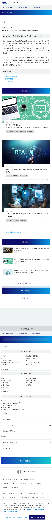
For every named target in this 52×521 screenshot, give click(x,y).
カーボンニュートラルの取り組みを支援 (12, 410)
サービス (4, 347)
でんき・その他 (30, 358)
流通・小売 (4, 387)
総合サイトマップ (7, 494)
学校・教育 (4, 391)
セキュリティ (5, 365)
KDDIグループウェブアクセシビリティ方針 (27, 483)
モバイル (3, 356)
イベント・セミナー (8, 425)
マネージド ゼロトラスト (8, 405)
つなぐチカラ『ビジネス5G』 (9, 403)
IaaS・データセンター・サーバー (11, 362)
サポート (9, 442)
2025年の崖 (9, 79)
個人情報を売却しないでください (16, 517)
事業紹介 (4, 437)
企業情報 (5, 487)
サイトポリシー (21, 494)
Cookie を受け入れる (37, 517)
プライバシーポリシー (35, 494)
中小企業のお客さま (8, 431)
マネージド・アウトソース (33, 362)
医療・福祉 (29, 383)
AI (26, 360)
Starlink (3, 401)
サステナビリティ (7, 483)
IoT (2, 358)
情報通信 (28, 385)
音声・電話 (4, 369)
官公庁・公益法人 (31, 378)
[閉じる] (48, 503)
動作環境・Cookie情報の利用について (32, 498)
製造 (2, 378)
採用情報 (14, 487)
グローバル (29, 365)
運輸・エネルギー (6, 380)
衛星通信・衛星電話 (32, 356)
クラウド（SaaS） (6, 360)
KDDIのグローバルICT (7, 407)
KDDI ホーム (6, 479)
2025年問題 (9, 81)
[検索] (47, 339)
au (14, 479)
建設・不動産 (5, 385)
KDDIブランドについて (26, 479)
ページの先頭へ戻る (27, 329)
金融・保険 (4, 383)
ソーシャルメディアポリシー (10, 498)
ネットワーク (5, 367)
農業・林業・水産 (31, 380)
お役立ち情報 (5, 420)
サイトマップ (5, 448)
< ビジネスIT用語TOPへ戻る (11, 232)
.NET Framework (11, 76)
